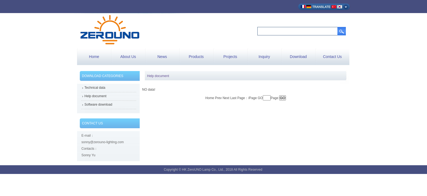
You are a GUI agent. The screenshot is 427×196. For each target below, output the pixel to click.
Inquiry (264, 56)
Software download (98, 104)
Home (94, 56)
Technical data (94, 88)
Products (196, 56)
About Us (128, 56)
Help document (95, 96)
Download (298, 56)
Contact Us (332, 56)
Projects (230, 56)
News (162, 56)
